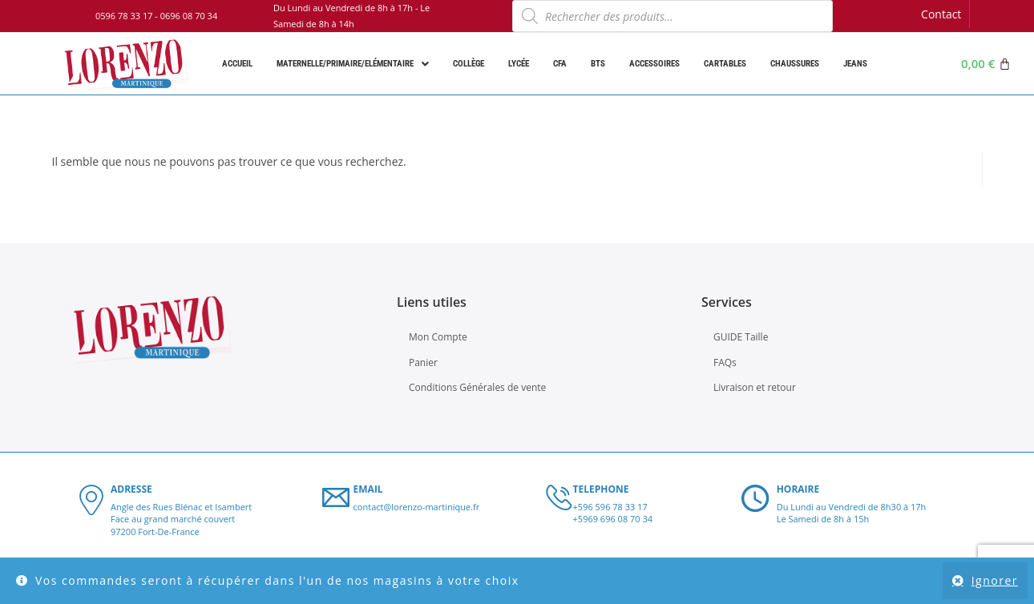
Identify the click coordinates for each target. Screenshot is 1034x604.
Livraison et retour (754, 387)
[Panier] (986, 63)
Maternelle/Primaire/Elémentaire (353, 64)
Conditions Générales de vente (477, 387)
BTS (598, 63)
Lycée (518, 63)
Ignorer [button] (994, 580)
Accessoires (654, 63)
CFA (560, 63)
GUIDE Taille (740, 337)
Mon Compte (438, 337)
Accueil (237, 63)
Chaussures (794, 63)
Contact (941, 14)
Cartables (725, 63)
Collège (468, 63)
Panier (423, 362)
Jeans (855, 63)
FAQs (725, 362)
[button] (353, 63)
